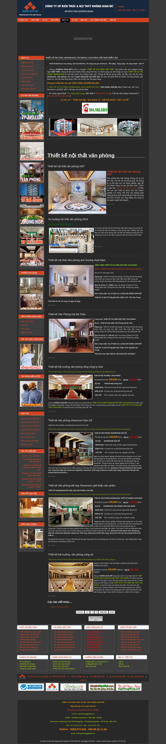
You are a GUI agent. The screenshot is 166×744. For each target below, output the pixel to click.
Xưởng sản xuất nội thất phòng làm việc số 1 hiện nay (32, 467)
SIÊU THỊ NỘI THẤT (137, 677)
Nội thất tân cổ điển (91, 710)
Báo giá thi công (102, 93)
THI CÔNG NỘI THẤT (97, 677)
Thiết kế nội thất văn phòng (59, 607)
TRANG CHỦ (32, 677)
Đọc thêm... (111, 204)
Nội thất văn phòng (75, 710)
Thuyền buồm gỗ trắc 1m (31, 456)
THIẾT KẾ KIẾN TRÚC (78, 677)
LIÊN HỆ (83, 680)
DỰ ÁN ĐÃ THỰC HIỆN (117, 677)
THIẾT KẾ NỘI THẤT (58, 677)
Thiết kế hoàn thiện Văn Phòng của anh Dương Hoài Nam (121, 269)
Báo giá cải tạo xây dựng (58, 96)
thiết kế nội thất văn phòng (127, 188)
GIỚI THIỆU (44, 677)
